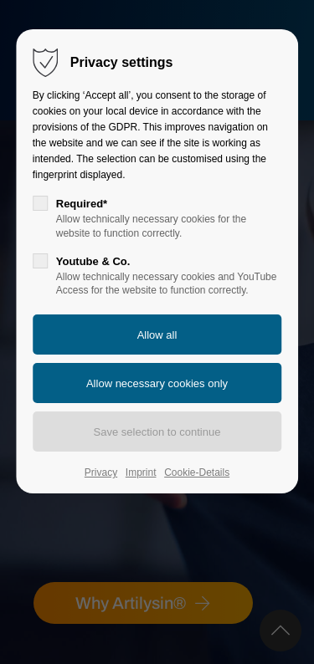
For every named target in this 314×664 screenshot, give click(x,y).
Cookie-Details (196, 472)
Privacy (101, 472)
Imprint (141, 472)
